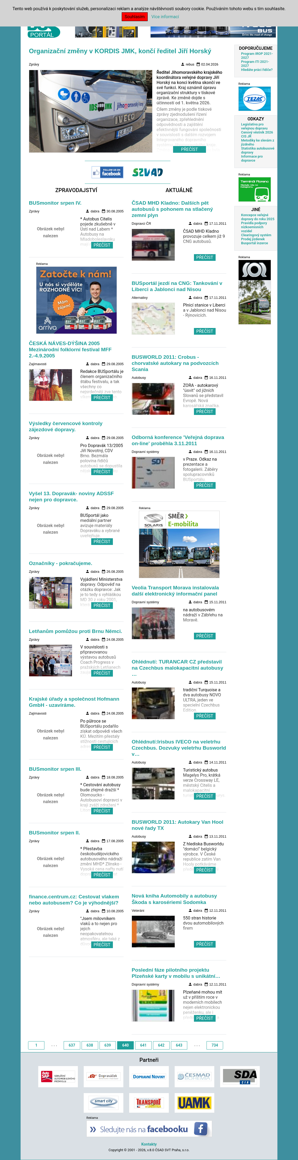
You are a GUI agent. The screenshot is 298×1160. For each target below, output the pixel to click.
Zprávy (34, 64)
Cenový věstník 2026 (257, 132)
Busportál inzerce (254, 243)
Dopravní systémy (145, 452)
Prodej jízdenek (253, 239)
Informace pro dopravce (252, 158)
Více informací (165, 16)
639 (107, 1045)
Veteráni (138, 911)
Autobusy (139, 378)
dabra (92, 211)
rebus (187, 64)
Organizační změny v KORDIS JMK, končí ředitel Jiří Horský (120, 51)
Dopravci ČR (141, 224)
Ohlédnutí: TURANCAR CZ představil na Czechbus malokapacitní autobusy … (177, 668)
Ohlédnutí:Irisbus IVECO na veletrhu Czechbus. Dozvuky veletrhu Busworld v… (179, 748)
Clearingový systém (256, 235)
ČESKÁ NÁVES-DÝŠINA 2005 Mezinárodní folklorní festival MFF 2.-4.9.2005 (70, 349)
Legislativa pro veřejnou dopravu (254, 126)
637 (72, 1045)
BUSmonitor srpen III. (55, 769)
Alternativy (140, 298)
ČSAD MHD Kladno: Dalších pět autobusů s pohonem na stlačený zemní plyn (172, 209)
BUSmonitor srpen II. (54, 832)
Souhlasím (135, 16)
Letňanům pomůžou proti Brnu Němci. (75, 631)
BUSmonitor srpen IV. (55, 203)
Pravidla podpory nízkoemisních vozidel (254, 227)
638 (90, 1045)
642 (161, 1045)
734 (215, 1045)
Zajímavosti (37, 364)
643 (179, 1045)
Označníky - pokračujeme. (60, 563)
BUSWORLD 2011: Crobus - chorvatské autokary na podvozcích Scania (175, 363)
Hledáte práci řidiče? (257, 70)
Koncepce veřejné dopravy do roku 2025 (257, 217)
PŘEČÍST (102, 245)
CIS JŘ (246, 136)
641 (143, 1045)
